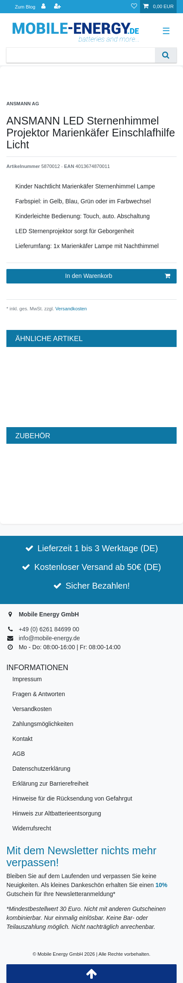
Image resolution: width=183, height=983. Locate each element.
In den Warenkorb (117, 276)
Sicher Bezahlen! (98, 585)
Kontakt (22, 738)
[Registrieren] (58, 6)
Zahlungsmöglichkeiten (42, 723)
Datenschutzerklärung (41, 768)
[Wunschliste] (134, 6)
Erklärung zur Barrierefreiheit (50, 783)
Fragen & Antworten (38, 694)
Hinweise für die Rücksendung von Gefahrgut (72, 798)
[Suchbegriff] (80, 55)
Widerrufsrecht (31, 828)
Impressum (27, 679)
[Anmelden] (44, 6)
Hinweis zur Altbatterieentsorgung (56, 813)
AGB (18, 753)
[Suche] (166, 55)
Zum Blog (25, 6)
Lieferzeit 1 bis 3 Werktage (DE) (97, 548)
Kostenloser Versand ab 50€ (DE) (97, 567)
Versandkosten (70, 308)
